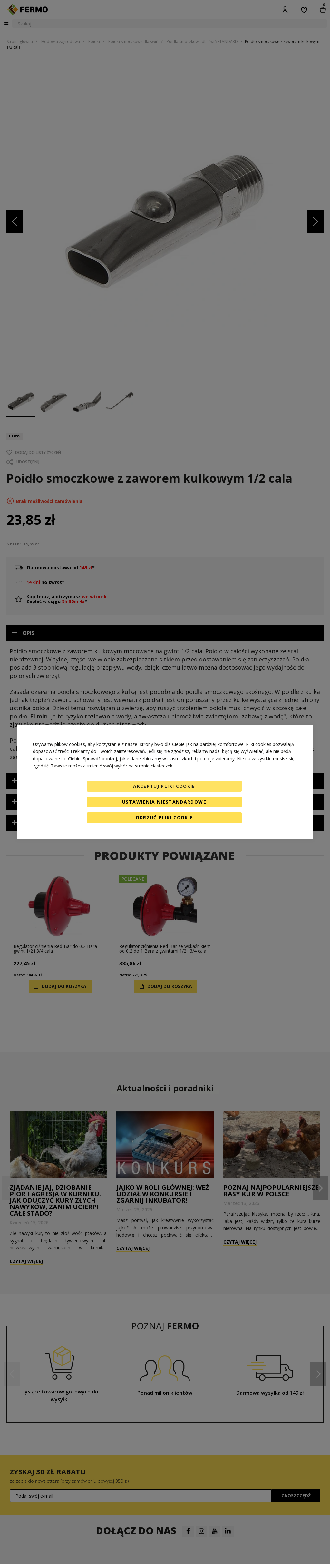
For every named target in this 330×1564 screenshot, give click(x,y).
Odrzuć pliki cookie (164, 818)
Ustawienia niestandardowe (164, 802)
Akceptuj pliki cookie (164, 786)
